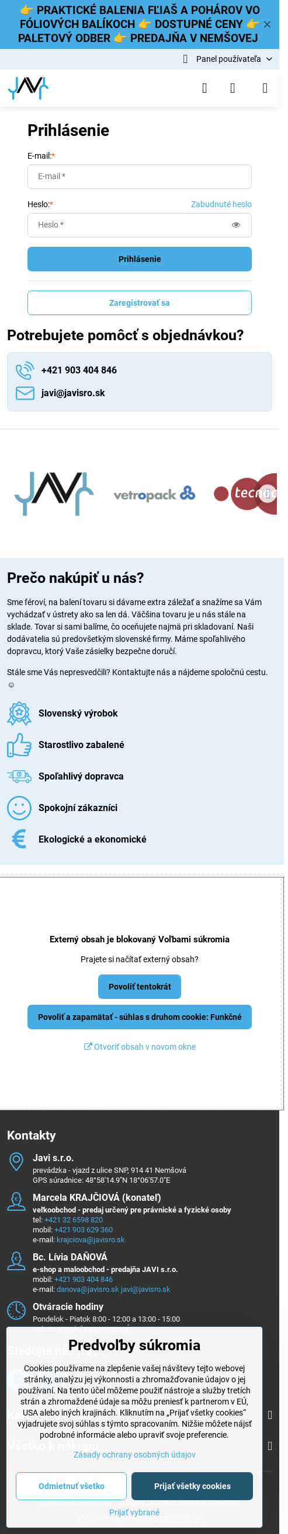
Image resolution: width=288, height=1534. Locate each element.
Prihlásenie (140, 259)
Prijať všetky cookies (192, 1486)
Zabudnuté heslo (221, 204)
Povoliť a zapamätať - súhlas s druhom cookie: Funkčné (140, 1017)
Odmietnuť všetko (72, 1486)
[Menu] (265, 88)
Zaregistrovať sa (139, 303)
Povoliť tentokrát (140, 986)
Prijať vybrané (134, 1512)
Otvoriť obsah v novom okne (140, 1046)
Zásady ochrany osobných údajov (135, 1454)
